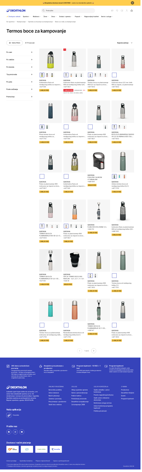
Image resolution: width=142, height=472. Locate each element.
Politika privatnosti (100, 411)
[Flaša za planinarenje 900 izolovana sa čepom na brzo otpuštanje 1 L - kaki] (99, 260)
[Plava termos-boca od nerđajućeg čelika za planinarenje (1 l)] (50, 111)
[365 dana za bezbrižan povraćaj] (21, 372)
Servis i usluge (107, 16)
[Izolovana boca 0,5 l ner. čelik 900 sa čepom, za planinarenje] (123, 60)
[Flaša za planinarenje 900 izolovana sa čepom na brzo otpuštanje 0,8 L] (99, 111)
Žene (46, 16)
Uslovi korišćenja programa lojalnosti (103, 407)
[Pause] (132, 2)
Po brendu (10, 67)
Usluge (74, 386)
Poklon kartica (76, 396)
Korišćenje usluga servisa (103, 403)
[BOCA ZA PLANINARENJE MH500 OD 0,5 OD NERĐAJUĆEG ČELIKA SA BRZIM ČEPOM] (123, 111)
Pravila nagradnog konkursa (103, 395)
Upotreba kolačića (26, 461)
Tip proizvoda (11, 74)
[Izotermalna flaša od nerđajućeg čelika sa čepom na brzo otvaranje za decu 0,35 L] (50, 60)
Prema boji (10, 97)
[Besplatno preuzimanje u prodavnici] (54, 372)
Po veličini (10, 60)
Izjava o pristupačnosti (61, 461)
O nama (124, 386)
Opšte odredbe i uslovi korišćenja (102, 391)
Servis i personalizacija (79, 393)
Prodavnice (125, 390)
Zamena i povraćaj (55, 399)
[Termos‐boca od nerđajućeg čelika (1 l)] (123, 260)
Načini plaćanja (54, 396)
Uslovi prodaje (11, 461)
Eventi (123, 396)
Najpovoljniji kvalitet (91, 16)
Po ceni (9, 52)
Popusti (78, 16)
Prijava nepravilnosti (43, 461)
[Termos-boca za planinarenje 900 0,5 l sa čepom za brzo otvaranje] (99, 60)
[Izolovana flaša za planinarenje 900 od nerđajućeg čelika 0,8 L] (74, 60)
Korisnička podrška (55, 390)
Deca (54, 16)
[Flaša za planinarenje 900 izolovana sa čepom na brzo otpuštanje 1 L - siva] (123, 310)
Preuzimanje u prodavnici (57, 401)
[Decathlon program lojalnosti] (119, 372)
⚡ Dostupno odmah (13, 16)
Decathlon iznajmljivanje (80, 401)
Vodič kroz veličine (55, 404)
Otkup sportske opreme (79, 390)
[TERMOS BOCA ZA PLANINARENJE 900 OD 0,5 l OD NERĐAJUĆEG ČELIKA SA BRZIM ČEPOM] (50, 211)
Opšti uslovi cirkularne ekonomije (101, 399)
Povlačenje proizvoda (79, 399)
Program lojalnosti (127, 399)
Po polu (9, 82)
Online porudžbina (56, 386)
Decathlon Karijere (127, 393)
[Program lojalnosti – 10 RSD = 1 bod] (86, 372)
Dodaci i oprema (65, 16)
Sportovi (27, 16)
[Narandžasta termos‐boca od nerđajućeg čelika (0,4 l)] (74, 310)
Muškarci (37, 16)
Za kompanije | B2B (78, 404)
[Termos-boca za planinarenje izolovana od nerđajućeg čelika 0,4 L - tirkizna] (50, 310)
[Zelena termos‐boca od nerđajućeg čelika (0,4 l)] (123, 161)
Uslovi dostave (54, 393)
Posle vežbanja (12, 89)
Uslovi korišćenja (101, 386)
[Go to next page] (93, 350)
